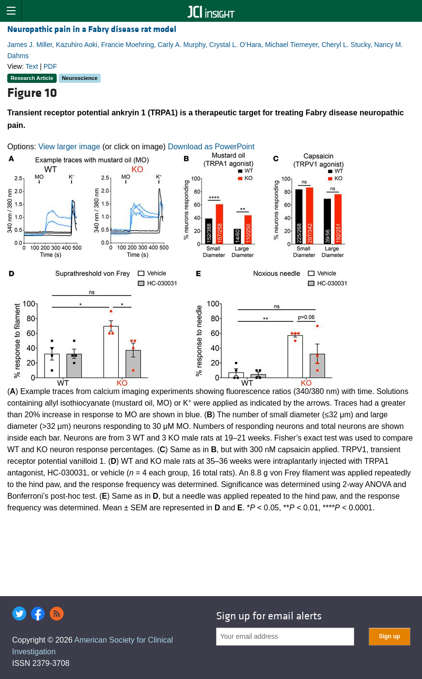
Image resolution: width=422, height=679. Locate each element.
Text (32, 66)
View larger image (69, 146)
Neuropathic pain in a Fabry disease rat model (91, 29)
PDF (50, 66)
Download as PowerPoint (211, 146)
